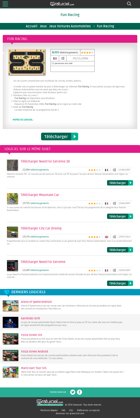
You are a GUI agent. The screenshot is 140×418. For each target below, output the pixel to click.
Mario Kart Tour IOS (33, 368)
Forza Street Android (34, 351)
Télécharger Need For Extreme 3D (120, 183)
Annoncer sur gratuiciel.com (70, 413)
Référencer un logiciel (88, 410)
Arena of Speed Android (36, 302)
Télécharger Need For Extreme (120, 283)
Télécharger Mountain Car (120, 216)
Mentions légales (49, 410)
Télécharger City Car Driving (120, 250)
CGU (71, 410)
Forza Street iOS (31, 335)
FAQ (63, 410)
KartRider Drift (30, 318)
